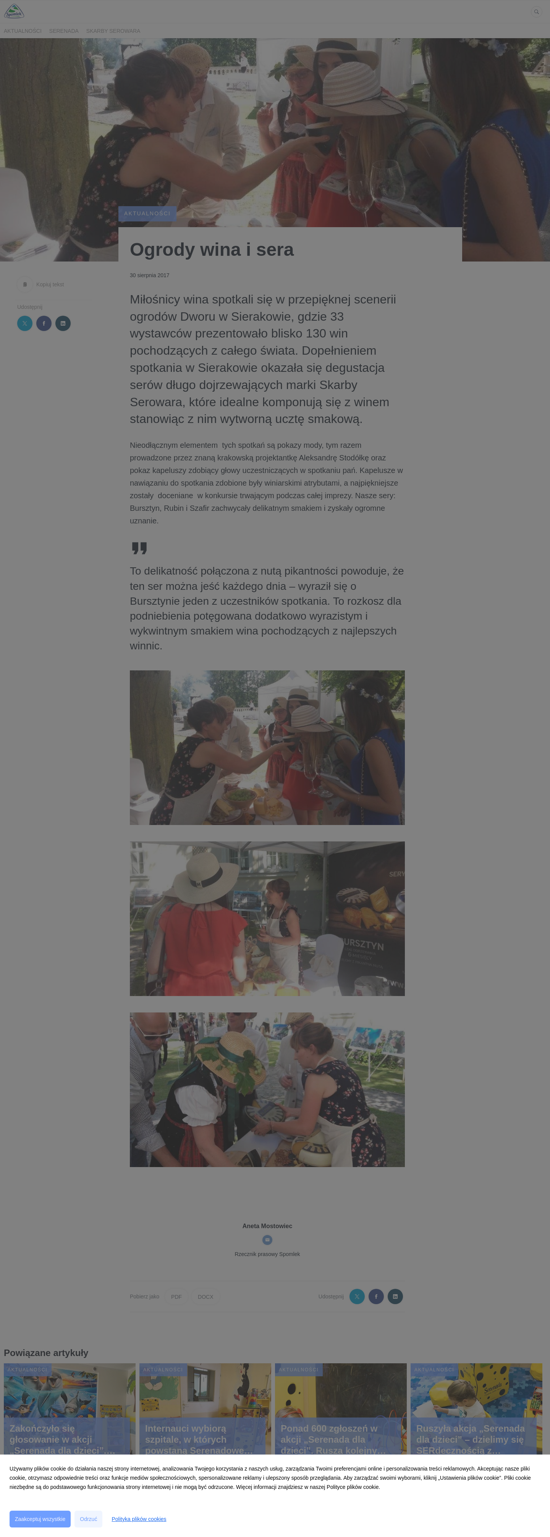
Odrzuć (88, 1519)
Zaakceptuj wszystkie (40, 1519)
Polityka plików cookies (139, 1519)
